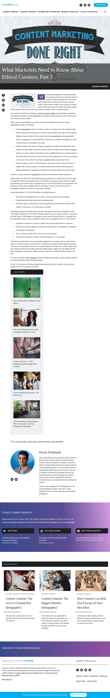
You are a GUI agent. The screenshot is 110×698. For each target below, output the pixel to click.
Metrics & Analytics (70, 12)
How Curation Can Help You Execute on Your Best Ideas (91, 603)
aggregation (26, 129)
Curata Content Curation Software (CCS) (29, 673)
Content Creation (28, 12)
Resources (94, 676)
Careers (86, 676)
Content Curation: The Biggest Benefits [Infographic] (54, 603)
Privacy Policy (92, 681)
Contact (79, 676)
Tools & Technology (89, 12)
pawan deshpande (57, 441)
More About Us (7, 679)
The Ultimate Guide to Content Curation (89, 538)
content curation (20, 441)
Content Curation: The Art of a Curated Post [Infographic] (19, 603)
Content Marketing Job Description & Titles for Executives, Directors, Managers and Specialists (25, 424)
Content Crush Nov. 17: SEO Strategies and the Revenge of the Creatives (25, 364)
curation (73, 149)
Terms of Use (80, 681)
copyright (35, 174)
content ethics (32, 441)
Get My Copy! (78, 695)
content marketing (44, 441)
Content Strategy (11, 12)
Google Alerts (55, 136)
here (72, 522)
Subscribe (101, 5)
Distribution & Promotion (49, 12)
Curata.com (103, 676)
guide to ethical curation (47, 113)
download (33, 258)
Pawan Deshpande (50, 452)
